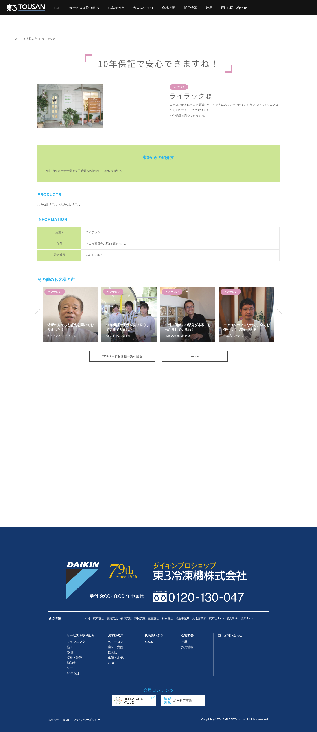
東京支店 (98, 618)
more (195, 356)
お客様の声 (116, 8)
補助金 (71, 662)
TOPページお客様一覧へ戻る (122, 356)
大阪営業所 (199, 618)
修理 (70, 652)
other (111, 662)
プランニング (76, 641)
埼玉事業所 (182, 618)
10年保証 (73, 673)
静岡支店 (140, 618)
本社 (87, 618)
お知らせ (53, 719)
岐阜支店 (126, 618)
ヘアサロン (115, 641)
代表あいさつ (143, 8)
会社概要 (168, 8)
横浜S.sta (232, 618)
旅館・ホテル (117, 657)
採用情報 (190, 8)
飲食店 (112, 652)
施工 (70, 647)
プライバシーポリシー (87, 719)
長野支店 (112, 618)
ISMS (66, 719)
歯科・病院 (115, 647)
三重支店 (153, 618)
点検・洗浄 (74, 657)
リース (71, 668)
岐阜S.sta (247, 618)
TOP (57, 8)
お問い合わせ (234, 8)
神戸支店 (167, 618)
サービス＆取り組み (84, 8)
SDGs (149, 641)
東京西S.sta (216, 618)
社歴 (209, 8)
